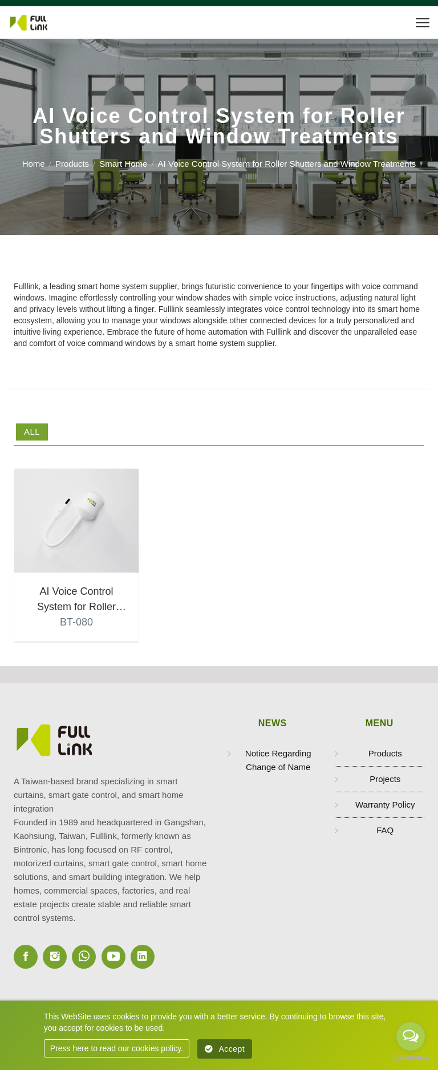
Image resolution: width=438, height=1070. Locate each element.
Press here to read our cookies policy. (116, 1048)
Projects (385, 780)
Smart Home (123, 163)
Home (33, 163)
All (32, 432)
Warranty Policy (385, 806)
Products (72, 163)
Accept (225, 1048)
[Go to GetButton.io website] (410, 1058)
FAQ (385, 832)
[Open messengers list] (410, 1036)
